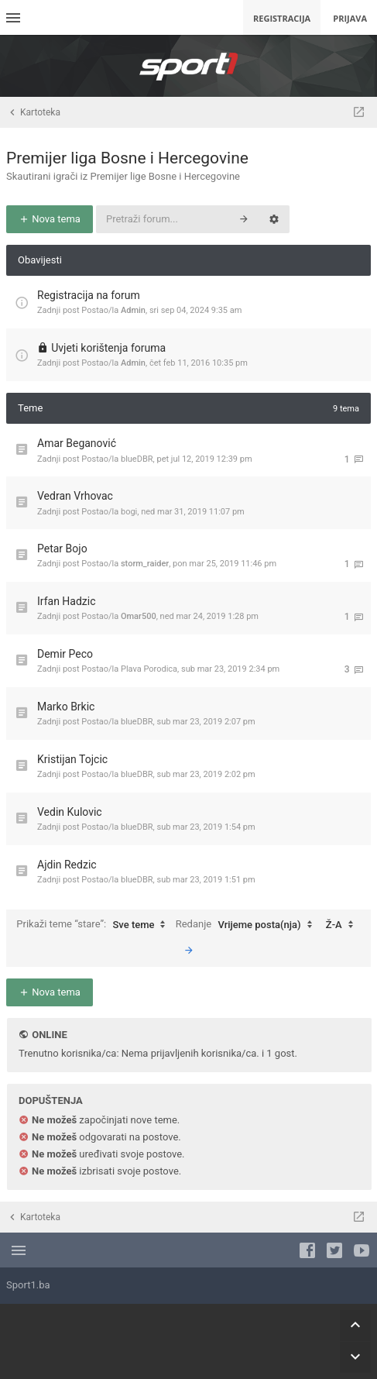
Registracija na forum (88, 295)
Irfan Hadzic (66, 601)
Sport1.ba (28, 1285)
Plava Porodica (149, 669)
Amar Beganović (76, 443)
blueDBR (137, 459)
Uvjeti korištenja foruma (108, 348)
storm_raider (145, 564)
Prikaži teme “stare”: (94, 925)
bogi (129, 512)
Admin (133, 310)
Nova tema (50, 219)
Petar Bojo (62, 548)
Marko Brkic (65, 706)
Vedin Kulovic (69, 812)
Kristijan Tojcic (72, 759)
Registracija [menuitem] (281, 18)
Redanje (248, 925)
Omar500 (138, 616)
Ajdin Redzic (67, 864)
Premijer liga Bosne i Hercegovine (127, 158)
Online (49, 1034)
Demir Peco (65, 654)
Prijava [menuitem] (350, 18)
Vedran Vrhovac (75, 496)
